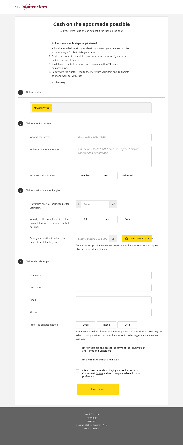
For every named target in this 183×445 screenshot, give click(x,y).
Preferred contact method (44, 324)
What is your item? (40, 137)
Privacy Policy (138, 347)
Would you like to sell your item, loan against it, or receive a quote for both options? (50, 223)
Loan (106, 219)
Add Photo (41, 107)
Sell (86, 219)
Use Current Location (138, 238)
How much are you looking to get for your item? (49, 205)
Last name (35, 287)
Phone (33, 312)
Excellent (85, 175)
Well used (127, 175)
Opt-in (99, 373)
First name (35, 275)
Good (106, 175)
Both (127, 219)
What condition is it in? (42, 175)
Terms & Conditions (92, 414)
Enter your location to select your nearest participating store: (48, 240)
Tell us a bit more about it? (44, 149)
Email (33, 299)
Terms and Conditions (99, 350)
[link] (91, 437)
